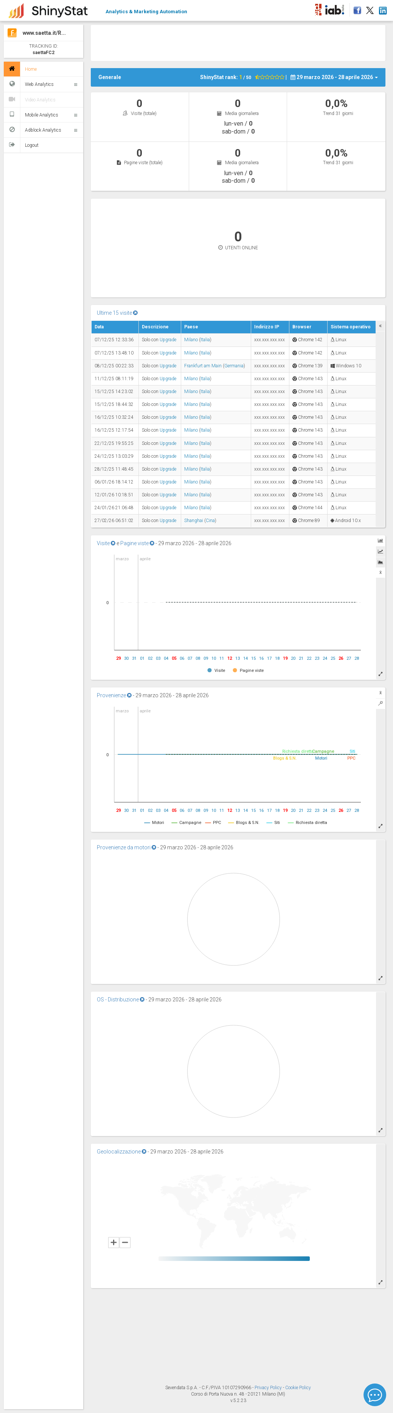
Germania (234, 365)
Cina (210, 520)
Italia (205, 339)
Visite (106, 543)
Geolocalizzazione (121, 1152)
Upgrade (168, 339)
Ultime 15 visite (117, 313)
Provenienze (114, 695)
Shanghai (193, 520)
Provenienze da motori (126, 847)
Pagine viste (137, 543)
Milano (191, 339)
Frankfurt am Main (203, 365)
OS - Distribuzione (120, 999)
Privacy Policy (269, 1387)
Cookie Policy (298, 1387)
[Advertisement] (238, 42)
